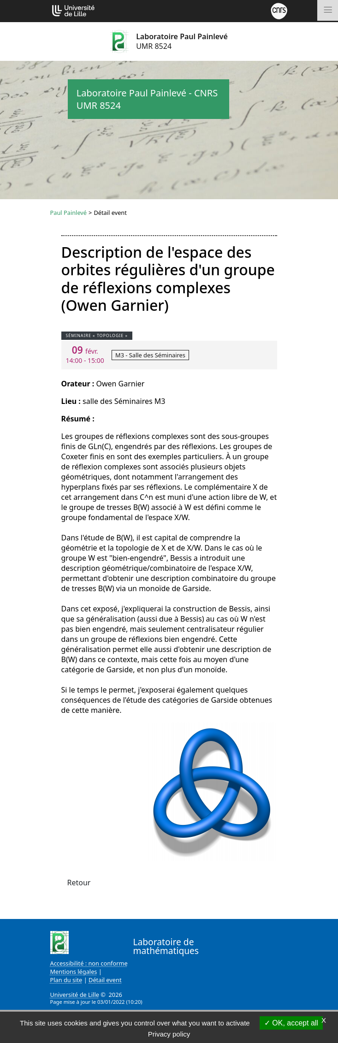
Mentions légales (73, 971)
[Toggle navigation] (327, 10)
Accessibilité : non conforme (89, 963)
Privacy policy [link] (169, 1034)
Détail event (105, 980)
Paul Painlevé (68, 212)
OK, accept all (291, 1023)
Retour (79, 882)
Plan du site (66, 980)
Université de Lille (74, 994)
